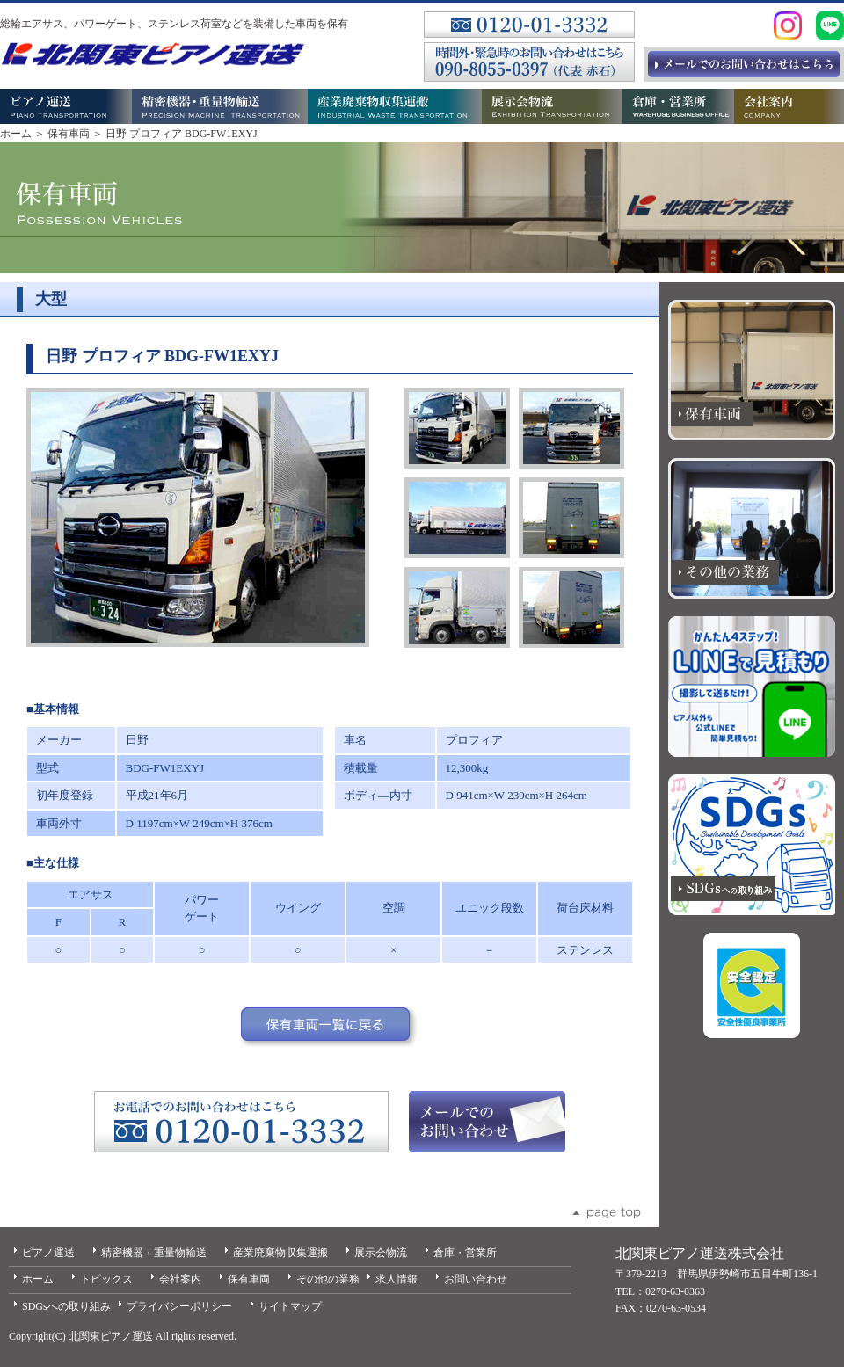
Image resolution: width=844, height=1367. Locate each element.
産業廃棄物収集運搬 (280, 1253)
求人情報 (396, 1279)
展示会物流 (380, 1253)
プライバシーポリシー (179, 1306)
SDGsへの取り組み (66, 1306)
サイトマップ (290, 1306)
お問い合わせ (475, 1279)
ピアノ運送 (48, 1253)
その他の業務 (328, 1279)
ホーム (16, 133)
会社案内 (180, 1279)
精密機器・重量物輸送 (154, 1253)
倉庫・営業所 (465, 1253)
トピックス (106, 1279)
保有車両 (68, 133)
